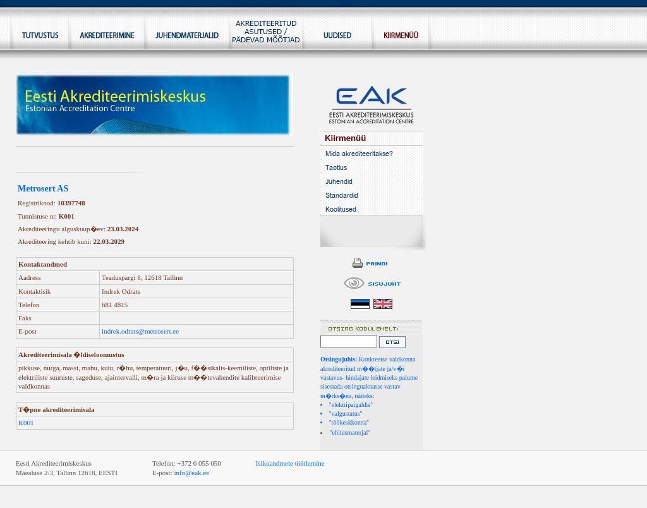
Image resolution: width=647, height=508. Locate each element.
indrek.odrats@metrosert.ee (140, 331)
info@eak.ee (191, 472)
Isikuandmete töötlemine (290, 463)
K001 (25, 422)
